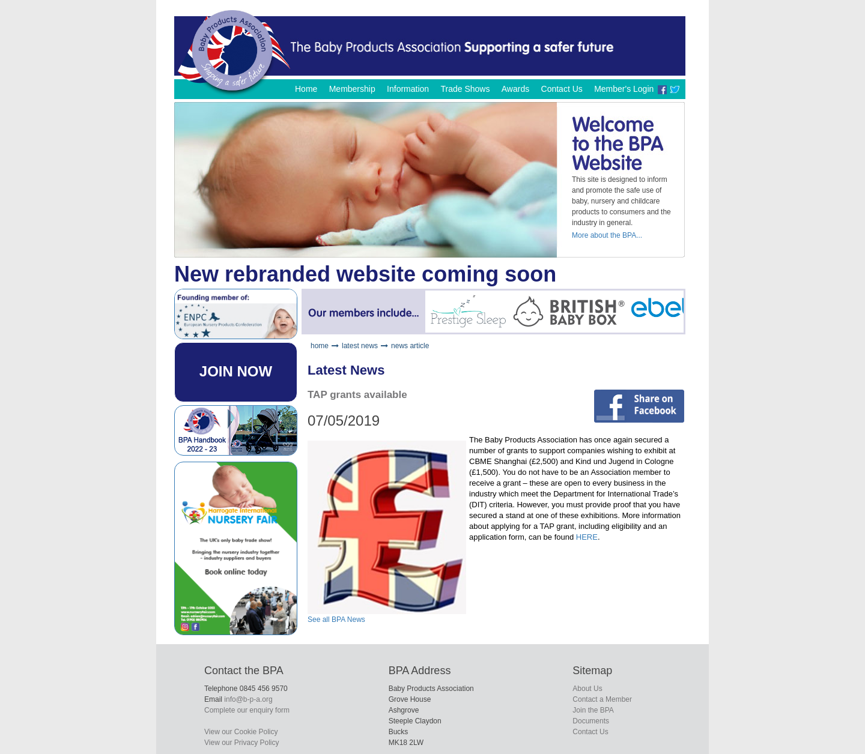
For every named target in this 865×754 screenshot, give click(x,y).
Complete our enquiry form (247, 710)
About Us (587, 688)
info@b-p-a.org (248, 699)
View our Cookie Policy (241, 732)
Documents (590, 721)
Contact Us (562, 89)
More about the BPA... (607, 235)
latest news (360, 346)
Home (306, 89)
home (320, 346)
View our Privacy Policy (241, 742)
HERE (587, 536)
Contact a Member (602, 699)
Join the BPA (592, 710)
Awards (515, 89)
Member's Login (624, 89)
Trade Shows (465, 89)
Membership (352, 89)
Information (408, 89)
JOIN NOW (235, 371)
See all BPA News (336, 619)
